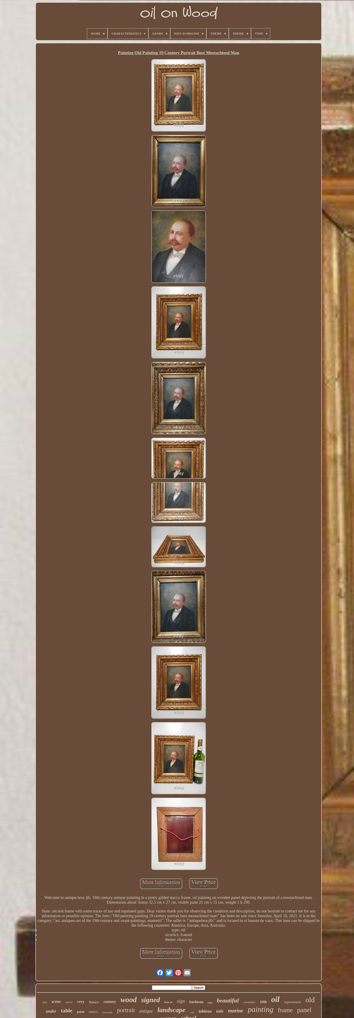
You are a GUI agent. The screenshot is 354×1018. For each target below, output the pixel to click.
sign (181, 1001)
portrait (126, 1010)
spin (44, 1002)
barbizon (196, 1002)
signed (150, 1000)
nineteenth (107, 1012)
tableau (205, 1011)
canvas (69, 1002)
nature (93, 1011)
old (310, 1000)
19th (263, 1002)
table (66, 1010)
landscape (171, 1009)
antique (146, 1011)
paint (80, 1011)
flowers (94, 1002)
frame (285, 1009)
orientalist (249, 1002)
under (51, 1011)
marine (235, 1010)
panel (304, 1009)
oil (275, 999)
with (192, 1012)
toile (220, 1011)
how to (168, 1002)
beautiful (228, 1000)
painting (260, 1009)
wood (129, 1000)
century (109, 1002)
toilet (210, 1003)
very (80, 1002)
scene (56, 1001)
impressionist (292, 1002)
